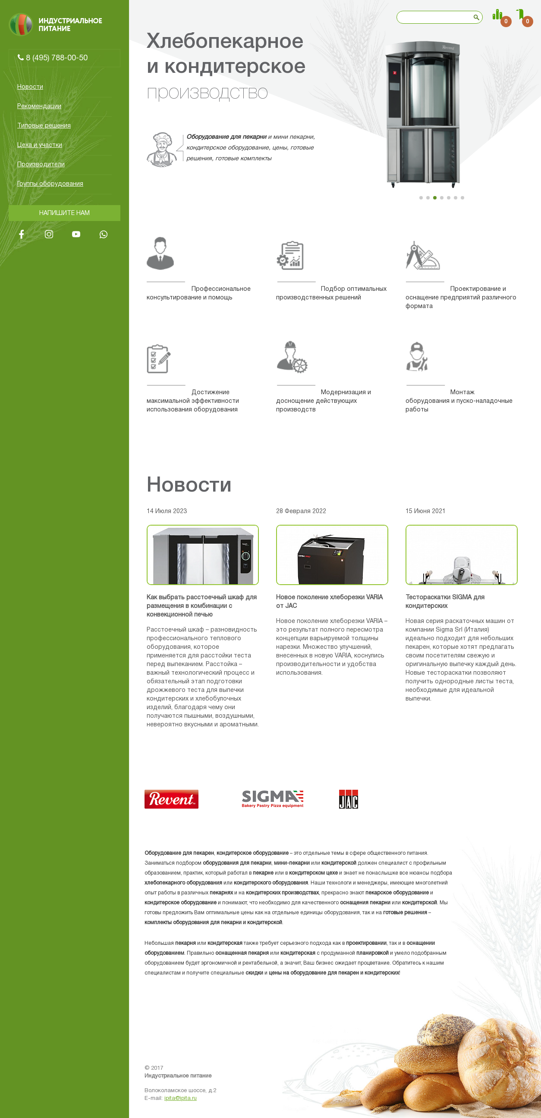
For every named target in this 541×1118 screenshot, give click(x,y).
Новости (30, 87)
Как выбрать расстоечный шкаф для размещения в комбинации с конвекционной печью (202, 606)
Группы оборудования (50, 184)
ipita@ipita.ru (180, 1098)
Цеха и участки (39, 145)
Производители (41, 165)
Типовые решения (44, 126)
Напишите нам (64, 213)
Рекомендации (39, 106)
